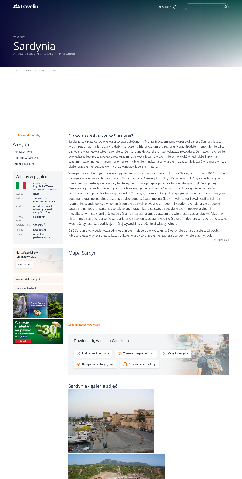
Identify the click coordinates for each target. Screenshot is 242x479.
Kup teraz (24, 264)
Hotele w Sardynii (26, 288)
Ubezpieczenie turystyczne (95, 364)
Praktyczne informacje (92, 353)
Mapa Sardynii (24, 152)
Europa (29, 70)
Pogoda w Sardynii (26, 158)
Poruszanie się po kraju (140, 364)
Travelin (17, 70)
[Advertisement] (121, 99)
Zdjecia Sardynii (24, 164)
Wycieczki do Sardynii (28, 279)
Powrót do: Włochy (29, 135)
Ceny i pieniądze (175, 353)
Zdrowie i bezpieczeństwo (136, 353)
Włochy (41, 70)
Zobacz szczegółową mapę (84, 324)
